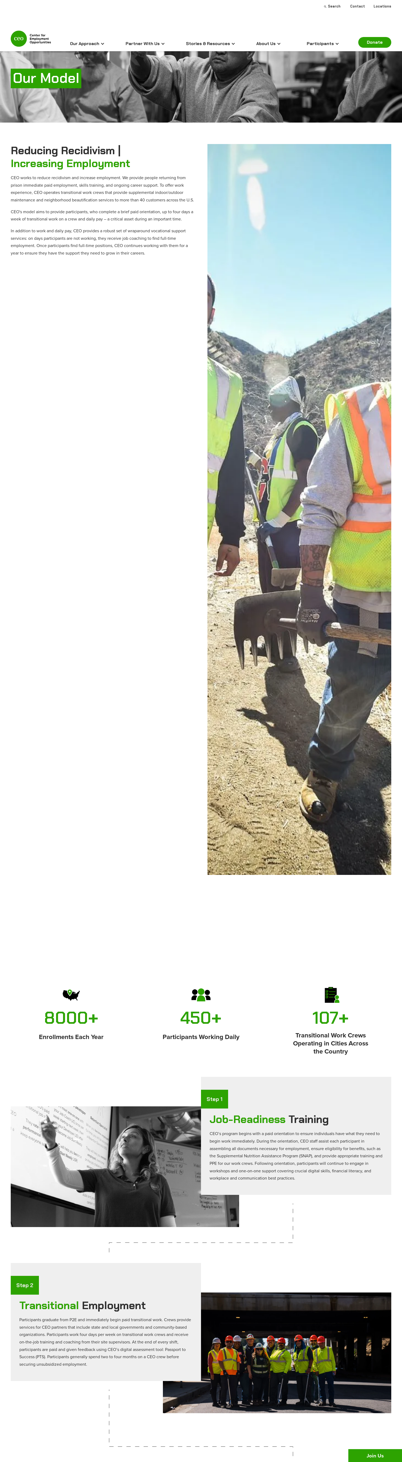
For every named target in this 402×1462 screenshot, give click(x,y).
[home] (31, 41)
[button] (87, 43)
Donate (375, 42)
